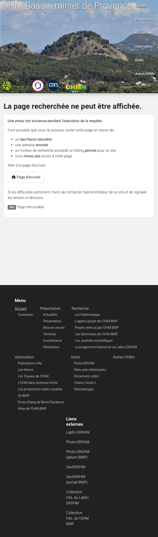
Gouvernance (52, 340)
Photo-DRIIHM (84, 363)
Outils (139, 60)
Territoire (49, 334)
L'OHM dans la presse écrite (38, 383)
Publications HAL (30, 363)
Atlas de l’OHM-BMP (32, 408)
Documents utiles (86, 376)
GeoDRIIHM (75, 467)
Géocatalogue (84, 389)
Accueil (140, 5)
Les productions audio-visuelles (40, 389)
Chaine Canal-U (85, 383)
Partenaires (51, 347)
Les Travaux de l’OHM (33, 376)
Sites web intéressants (90, 370)
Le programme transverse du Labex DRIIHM (106, 347)
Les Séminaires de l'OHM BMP (96, 334)
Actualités (50, 315)
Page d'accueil (26, 177)
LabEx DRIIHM (78, 432)
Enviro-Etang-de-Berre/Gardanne (41, 402)
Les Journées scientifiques (94, 340)
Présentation (144, 19)
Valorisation (144, 46)
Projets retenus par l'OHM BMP (97, 327)
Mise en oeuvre (54, 327)
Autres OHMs (145, 74)
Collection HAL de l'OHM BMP (77, 518)
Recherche (143, 33)
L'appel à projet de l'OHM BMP (96, 321)
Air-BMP (24, 395)
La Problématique (87, 315)
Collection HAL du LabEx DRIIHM (77, 497)
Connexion (25, 315)
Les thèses (25, 370)
